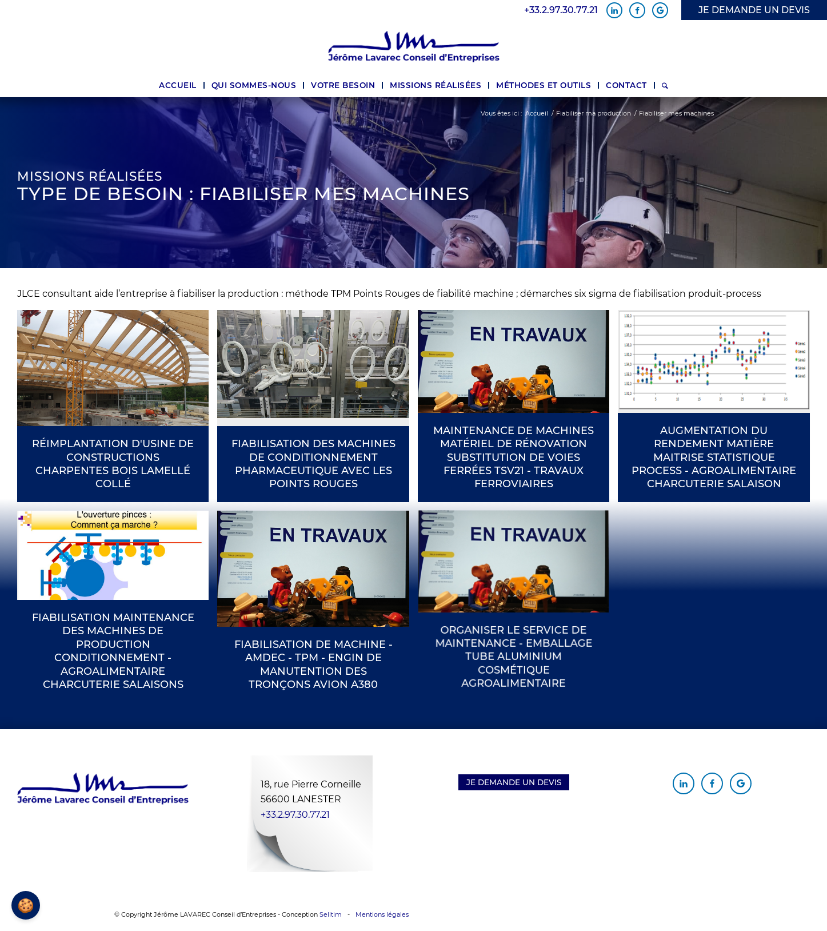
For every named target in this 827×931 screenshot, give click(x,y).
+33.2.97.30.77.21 (561, 10)
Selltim (330, 914)
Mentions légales (382, 914)
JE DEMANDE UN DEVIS (754, 10)
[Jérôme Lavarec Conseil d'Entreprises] (414, 47)
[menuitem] (177, 85)
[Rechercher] (665, 85)
